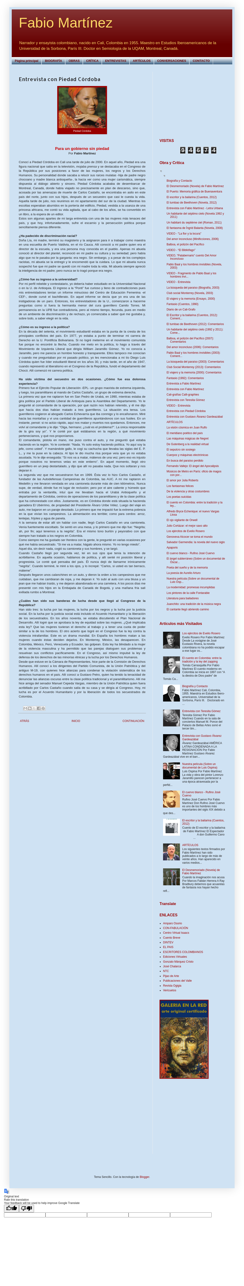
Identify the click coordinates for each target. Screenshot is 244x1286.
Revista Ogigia (172, 985)
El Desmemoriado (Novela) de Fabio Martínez (195, 186)
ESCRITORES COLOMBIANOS (183, 952)
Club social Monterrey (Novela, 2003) (190, 293)
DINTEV (168, 942)
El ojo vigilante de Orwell (182, 520)
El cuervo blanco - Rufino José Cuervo (191, 553)
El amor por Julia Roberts (182, 480)
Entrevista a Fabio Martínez (184, 383)
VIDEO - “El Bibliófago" (181, 250)
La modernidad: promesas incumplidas (191, 587)
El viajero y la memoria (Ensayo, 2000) (191, 298)
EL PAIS (168, 947)
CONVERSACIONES (171, 61)
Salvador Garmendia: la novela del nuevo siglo (196, 542)
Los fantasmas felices (180, 486)
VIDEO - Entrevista (178, 282)
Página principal (26, 61)
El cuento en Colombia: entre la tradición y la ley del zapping (201, 659)
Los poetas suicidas (179, 496)
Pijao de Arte (171, 976)
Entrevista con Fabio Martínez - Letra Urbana (195, 208)
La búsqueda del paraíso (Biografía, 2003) (193, 287)
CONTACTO (201, 61)
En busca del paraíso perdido (185, 460)
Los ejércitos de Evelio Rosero (186, 531)
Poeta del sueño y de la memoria (187, 567)
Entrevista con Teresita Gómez (186, 400)
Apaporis (172, 547)
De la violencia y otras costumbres (188, 491)
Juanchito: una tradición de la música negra (194, 604)
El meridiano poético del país (185, 433)
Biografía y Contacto (179, 180)
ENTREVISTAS (115, 61)
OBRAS (74, 61)
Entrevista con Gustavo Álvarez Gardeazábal (195, 416)
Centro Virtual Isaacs (176, 932)
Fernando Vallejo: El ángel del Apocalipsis (193, 466)
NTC (166, 971)
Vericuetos (169, 990)
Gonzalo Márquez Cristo (178, 961)
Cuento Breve (171, 937)
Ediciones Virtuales (175, 956)
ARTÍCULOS (142, 61)
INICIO (76, 721)
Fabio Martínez (66, 23)
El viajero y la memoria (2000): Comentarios (194, 372)
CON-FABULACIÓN (175, 928)
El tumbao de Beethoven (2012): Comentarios (195, 324)
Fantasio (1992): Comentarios (185, 378)
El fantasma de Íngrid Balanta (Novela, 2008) (195, 228)
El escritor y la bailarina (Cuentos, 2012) (192, 197)
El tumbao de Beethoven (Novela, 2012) (192, 202)
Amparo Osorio (172, 923)
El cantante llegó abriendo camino (188, 609)
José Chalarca (172, 966)
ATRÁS (24, 721)
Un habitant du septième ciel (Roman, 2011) (194, 222)
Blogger (144, 1177)
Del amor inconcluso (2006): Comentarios (192, 347)
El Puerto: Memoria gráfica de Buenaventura (194, 191)
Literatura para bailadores (183, 598)
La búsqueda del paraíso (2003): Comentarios (195, 361)
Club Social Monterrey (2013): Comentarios (194, 367)
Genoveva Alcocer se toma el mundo (190, 536)
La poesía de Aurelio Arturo (184, 573)
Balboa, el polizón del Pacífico (185, 244)
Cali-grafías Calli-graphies (183, 394)
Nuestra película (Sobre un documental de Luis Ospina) (199, 765)
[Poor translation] (26, 1208)
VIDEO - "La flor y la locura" (184, 233)
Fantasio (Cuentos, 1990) (182, 304)
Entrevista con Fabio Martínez (185, 389)
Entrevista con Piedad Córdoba (186, 411)
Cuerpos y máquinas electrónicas (187, 455)
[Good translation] (11, 1208)
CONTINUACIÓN (133, 721)
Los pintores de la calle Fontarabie (188, 593)
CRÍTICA (92, 61)
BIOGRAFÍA (53, 61)
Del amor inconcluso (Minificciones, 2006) (193, 239)
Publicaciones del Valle (177, 980)
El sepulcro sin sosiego (181, 449)
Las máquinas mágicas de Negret (188, 438)
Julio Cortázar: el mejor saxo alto (187, 525)
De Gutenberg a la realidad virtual (188, 444)
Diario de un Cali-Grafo (181, 309)
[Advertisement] (189, 101)
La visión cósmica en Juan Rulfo (187, 427)
